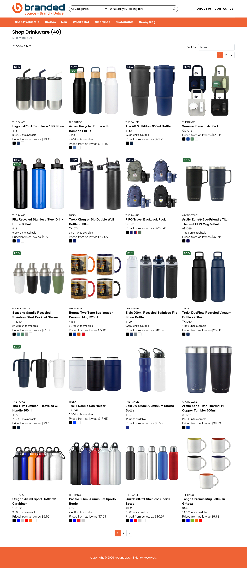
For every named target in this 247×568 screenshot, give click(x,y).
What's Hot (81, 22)
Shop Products (27, 22)
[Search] (139, 9)
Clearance (102, 22)
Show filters (21, 46)
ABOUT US (204, 9)
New (64, 22)
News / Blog (147, 22)
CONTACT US (223, 9)
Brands (50, 22)
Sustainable (124, 22)
